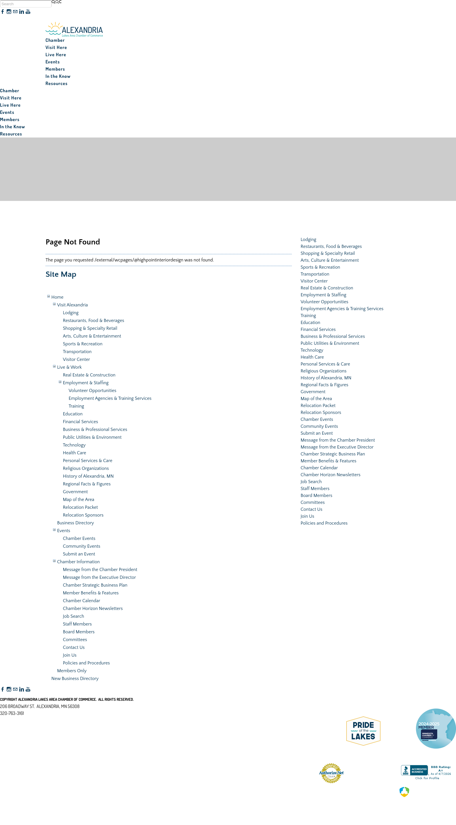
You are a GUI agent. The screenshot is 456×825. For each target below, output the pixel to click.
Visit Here (56, 47)
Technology (74, 445)
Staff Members (77, 624)
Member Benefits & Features (91, 593)
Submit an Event (79, 554)
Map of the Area (78, 499)
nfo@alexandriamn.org (25, 720)
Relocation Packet (80, 507)
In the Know (58, 76)
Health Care (74, 452)
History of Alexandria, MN (88, 476)
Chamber (55, 40)
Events (53, 62)
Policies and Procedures (86, 663)
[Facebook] (2, 11)
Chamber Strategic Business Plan (95, 585)
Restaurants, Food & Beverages (93, 320)
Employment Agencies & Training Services (110, 398)
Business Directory (75, 522)
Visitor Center (76, 359)
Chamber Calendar (81, 600)
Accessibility (14, 741)
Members (55, 69)
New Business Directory (75, 678)
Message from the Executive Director (99, 577)
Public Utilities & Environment (92, 437)
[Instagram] (9, 11)
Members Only (71, 670)
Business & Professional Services (95, 429)
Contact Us (74, 647)
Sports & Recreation (82, 343)
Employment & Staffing (86, 382)
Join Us (69, 655)
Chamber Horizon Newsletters (93, 608)
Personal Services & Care (87, 460)
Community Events (81, 546)
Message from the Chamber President (100, 569)
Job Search (73, 616)
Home (57, 297)
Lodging (70, 312)
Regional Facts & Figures (87, 484)
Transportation (77, 351)
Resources (57, 83)
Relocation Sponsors (83, 515)
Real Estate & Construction (89, 375)
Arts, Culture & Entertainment (92, 336)
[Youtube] (28, 11)
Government (75, 491)
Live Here (56, 54)
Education (72, 414)
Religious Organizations (86, 468)
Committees (75, 639)
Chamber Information (78, 561)
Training (76, 406)
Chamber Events (79, 538)
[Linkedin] (21, 11)
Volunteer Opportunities (92, 390)
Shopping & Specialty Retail (90, 328)
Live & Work (69, 367)
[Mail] (15, 11)
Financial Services (80, 421)
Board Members (78, 631)
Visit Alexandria (72, 305)
